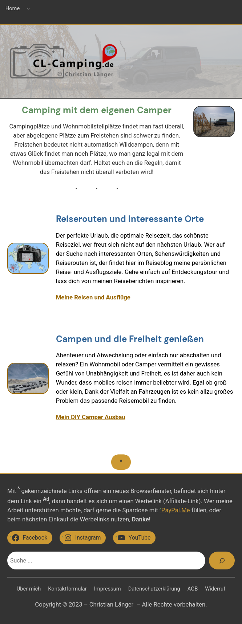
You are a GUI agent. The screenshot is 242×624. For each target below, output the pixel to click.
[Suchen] (222, 560)
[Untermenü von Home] (28, 8)
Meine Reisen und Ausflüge (93, 297)
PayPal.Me (175, 510)
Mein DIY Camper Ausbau (90, 417)
